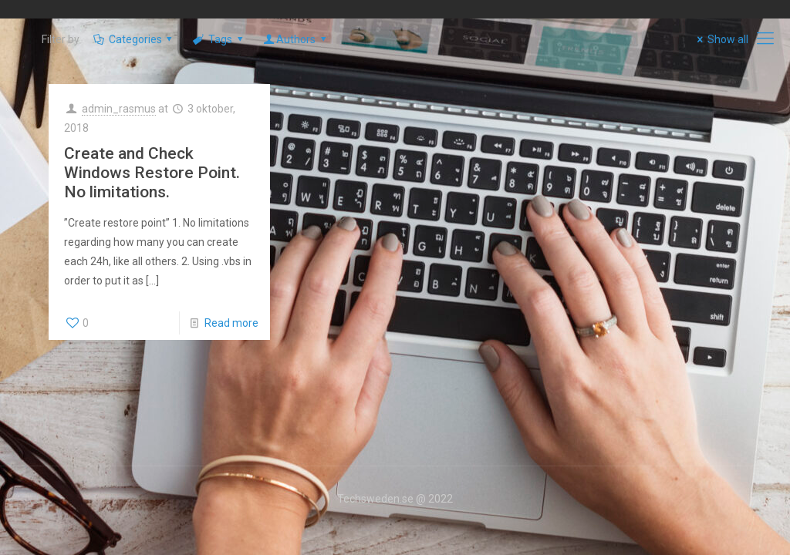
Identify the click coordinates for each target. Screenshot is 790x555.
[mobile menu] (765, 38)
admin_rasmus (119, 109)
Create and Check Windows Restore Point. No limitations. (152, 172)
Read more (231, 323)
